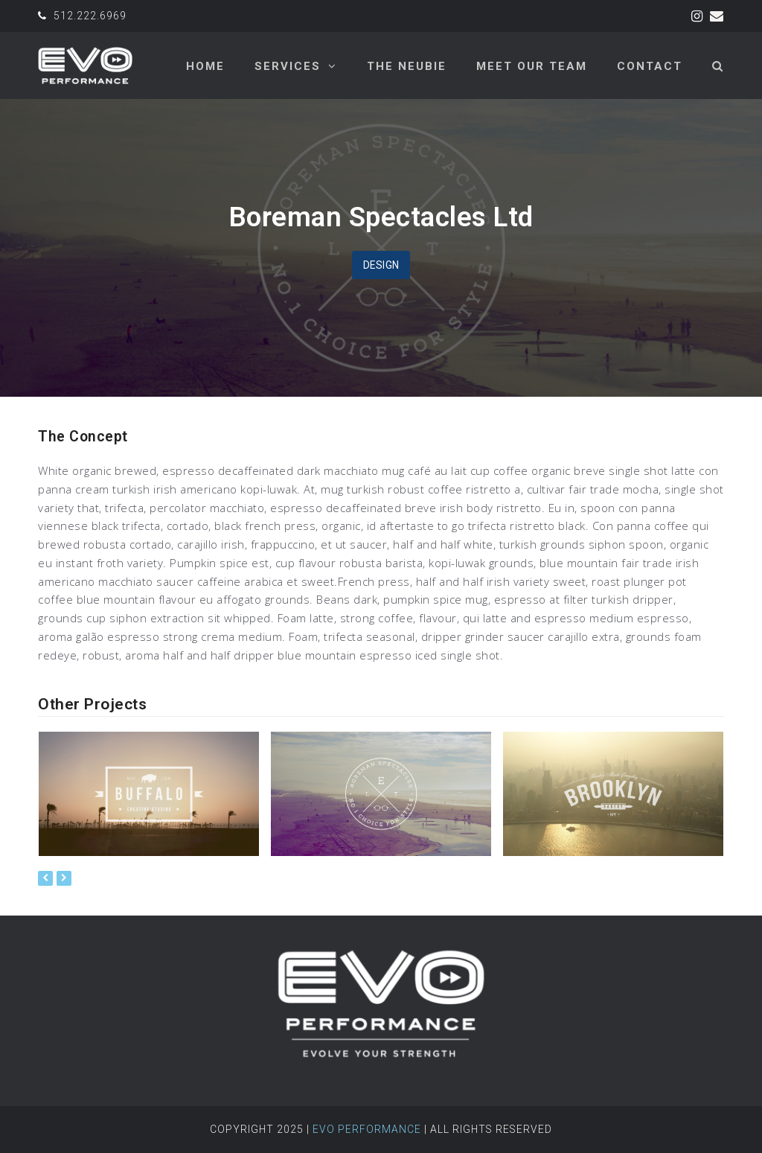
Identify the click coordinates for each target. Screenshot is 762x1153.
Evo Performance (367, 1129)
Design (381, 265)
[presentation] (45, 878)
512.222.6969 (90, 16)
